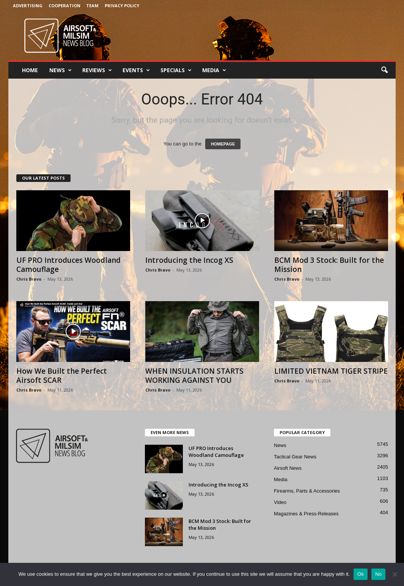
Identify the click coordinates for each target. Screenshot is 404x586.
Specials (176, 70)
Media (214, 70)
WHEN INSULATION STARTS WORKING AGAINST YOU (194, 375)
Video (280, 502)
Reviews (97, 70)
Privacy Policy (122, 5)
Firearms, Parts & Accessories (307, 491)
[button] (384, 70)
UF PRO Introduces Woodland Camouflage (68, 264)
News (60, 70)
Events (136, 70)
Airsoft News (288, 468)
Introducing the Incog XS (189, 260)
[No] (394, 574)
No (378, 574)
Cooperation (64, 5)
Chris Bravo (28, 279)
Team (92, 5)
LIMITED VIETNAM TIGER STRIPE (331, 371)
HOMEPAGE (223, 144)
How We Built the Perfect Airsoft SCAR (61, 375)
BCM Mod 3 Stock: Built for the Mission (329, 264)
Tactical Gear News (295, 457)
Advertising (27, 5)
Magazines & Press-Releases (306, 514)
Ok (360, 574)
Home (30, 70)
